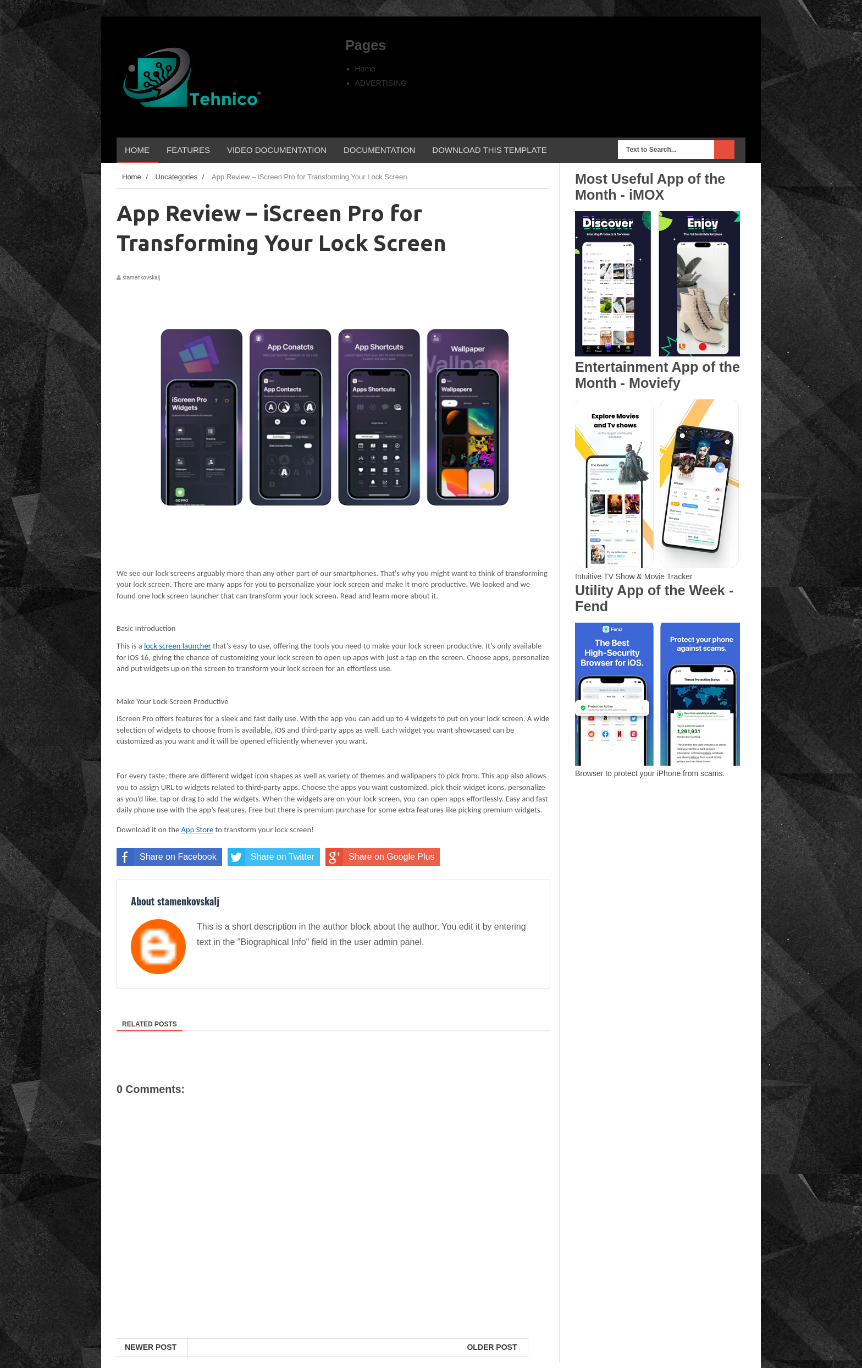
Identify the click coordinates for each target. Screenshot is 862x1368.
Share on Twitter (271, 857)
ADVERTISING (381, 83)
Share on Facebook (167, 857)
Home (365, 68)
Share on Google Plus (380, 857)
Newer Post (150, 1347)
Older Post (492, 1347)
